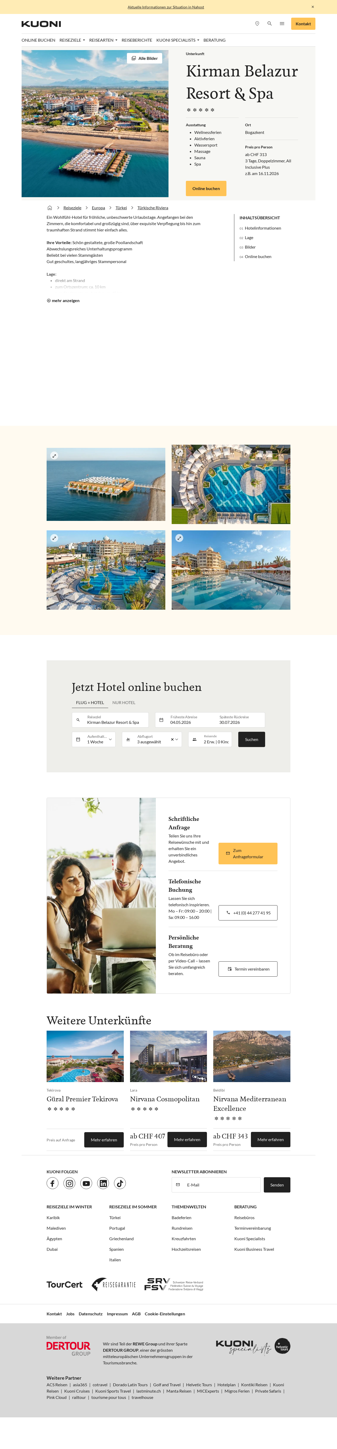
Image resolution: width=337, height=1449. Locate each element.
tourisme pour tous (108, 1397)
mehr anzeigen (66, 300)
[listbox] (99, 739)
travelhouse (142, 1397)
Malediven (56, 1227)
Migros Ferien (237, 1390)
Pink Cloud (57, 1397)
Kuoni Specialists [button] (176, 39)
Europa (98, 208)
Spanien (116, 1249)
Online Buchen (38, 39)
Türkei (121, 208)
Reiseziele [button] (71, 39)
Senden (277, 1184)
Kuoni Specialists (249, 1238)
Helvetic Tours (199, 1384)
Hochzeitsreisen (186, 1249)
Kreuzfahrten (184, 1238)
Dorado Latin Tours (130, 1384)
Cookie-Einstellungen (165, 1313)
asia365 (80, 1384)
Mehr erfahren (104, 1139)
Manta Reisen (178, 1390)
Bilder (250, 246)
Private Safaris (268, 1390)
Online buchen (206, 188)
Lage (249, 237)
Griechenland (121, 1238)
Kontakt (303, 23)
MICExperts (208, 1390)
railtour (79, 1397)
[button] (269, 23)
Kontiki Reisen (254, 1384)
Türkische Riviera (152, 208)
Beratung (215, 39)
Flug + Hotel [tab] (90, 702)
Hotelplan (226, 1384)
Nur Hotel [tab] (123, 702)
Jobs (70, 1313)
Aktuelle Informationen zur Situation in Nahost (166, 7)
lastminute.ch (148, 1390)
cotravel (100, 1384)
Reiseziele (72, 208)
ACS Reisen (57, 1384)
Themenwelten (189, 1206)
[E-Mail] (222, 1185)
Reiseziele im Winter (69, 1206)
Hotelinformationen (263, 227)
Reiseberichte (137, 39)
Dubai (52, 1249)
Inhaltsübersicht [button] (260, 217)
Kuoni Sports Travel (113, 1390)
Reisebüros (244, 1217)
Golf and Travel (167, 1384)
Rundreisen (182, 1227)
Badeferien (181, 1217)
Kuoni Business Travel (254, 1249)
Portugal (117, 1227)
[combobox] (116, 720)
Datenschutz (91, 1313)
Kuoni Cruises (77, 1390)
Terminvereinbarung (252, 1227)
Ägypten (54, 1238)
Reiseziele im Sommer (133, 1206)
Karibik (53, 1217)
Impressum (117, 1313)
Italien (115, 1259)
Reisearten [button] (101, 39)
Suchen (251, 739)
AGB (136, 1313)
